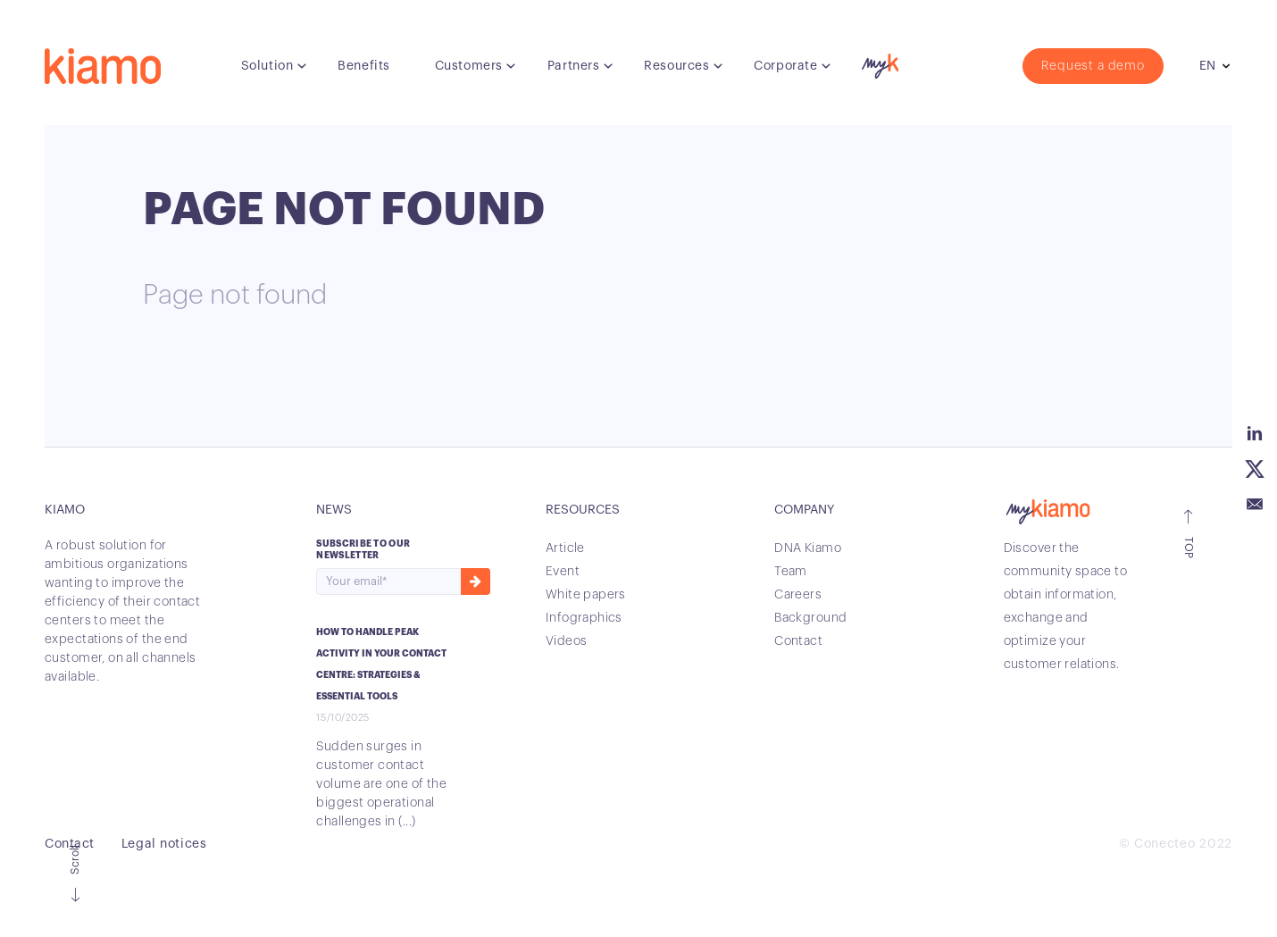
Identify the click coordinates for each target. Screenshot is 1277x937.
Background (810, 618)
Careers (798, 595)
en (1207, 66)
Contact (798, 641)
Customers (469, 66)
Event (563, 571)
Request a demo (1093, 66)
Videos (567, 641)
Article (565, 548)
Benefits (363, 66)
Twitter (1254, 469)
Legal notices (163, 844)
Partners (573, 66)
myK (877, 62)
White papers (586, 595)
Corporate (785, 66)
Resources (676, 66)
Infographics (584, 618)
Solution (267, 66)
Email (1254, 505)
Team (790, 571)
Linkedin (1254, 433)
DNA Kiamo (807, 548)
